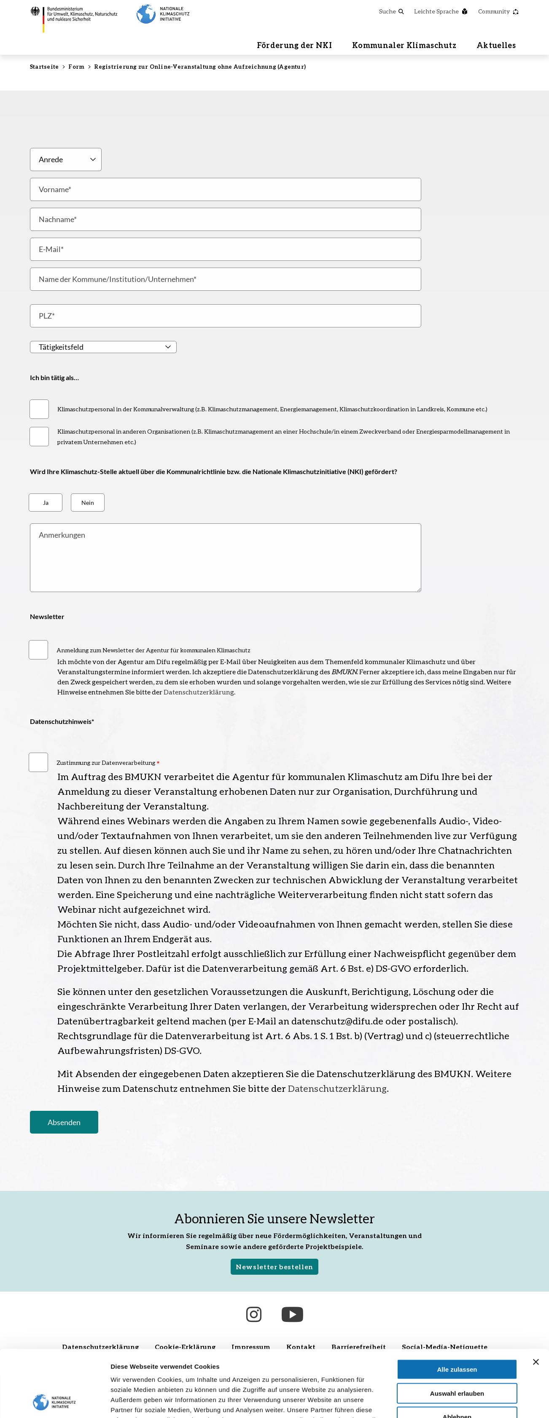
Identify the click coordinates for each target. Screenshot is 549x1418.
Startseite (44, 66)
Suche (391, 11)
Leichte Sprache (441, 11)
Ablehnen (457, 1354)
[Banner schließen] (536, 1299)
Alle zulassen (457, 1306)
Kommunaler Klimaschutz (404, 45)
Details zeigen (448, 1401)
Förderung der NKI (294, 45)
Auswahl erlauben (457, 1330)
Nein (87, 502)
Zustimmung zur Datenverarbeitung (106, 762)
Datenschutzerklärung (199, 692)
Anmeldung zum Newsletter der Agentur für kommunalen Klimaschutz (153, 650)
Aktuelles (496, 45)
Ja (45, 502)
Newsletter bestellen (274, 1267)
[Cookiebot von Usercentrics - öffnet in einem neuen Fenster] (55, 1401)
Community (498, 11)
